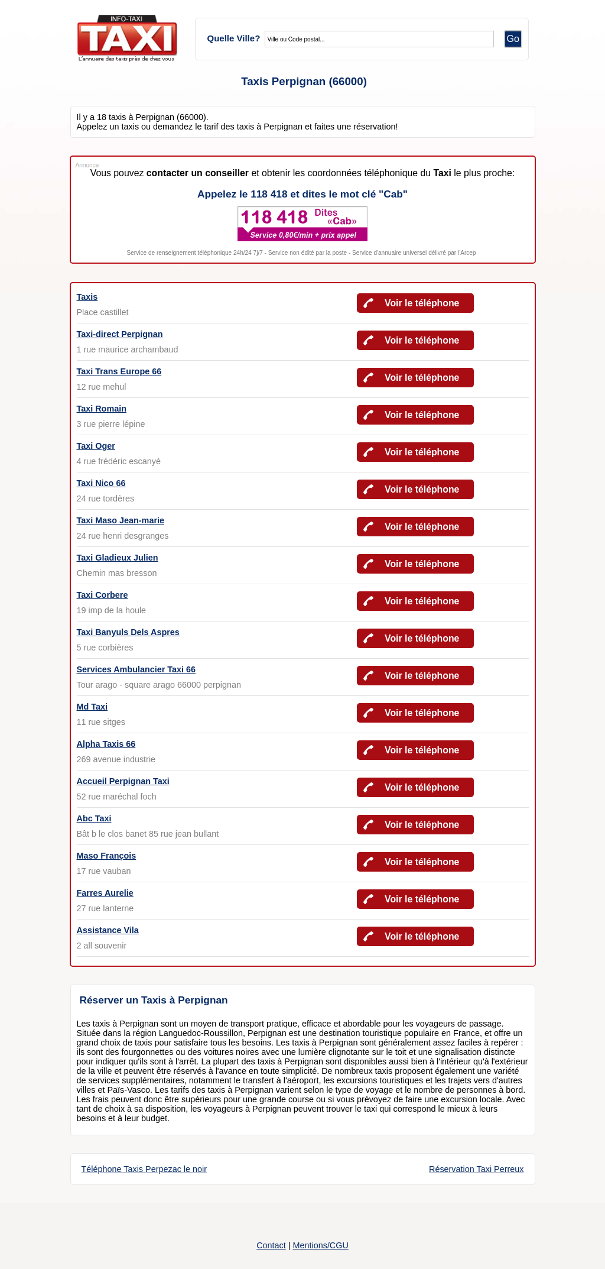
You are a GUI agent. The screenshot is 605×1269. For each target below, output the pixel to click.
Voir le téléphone (422, 303)
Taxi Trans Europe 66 (119, 371)
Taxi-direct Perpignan (120, 334)
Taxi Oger (96, 446)
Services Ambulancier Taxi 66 (136, 669)
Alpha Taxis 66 (106, 744)
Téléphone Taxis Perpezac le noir (144, 1169)
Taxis (87, 297)
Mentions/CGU (320, 1245)
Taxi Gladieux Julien (117, 557)
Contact (271, 1245)
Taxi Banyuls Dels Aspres (128, 632)
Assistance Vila (108, 930)
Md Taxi (92, 706)
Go (513, 39)
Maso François (106, 855)
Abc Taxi (94, 818)
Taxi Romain (102, 408)
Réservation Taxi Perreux (476, 1169)
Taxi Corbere (102, 595)
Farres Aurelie (105, 893)
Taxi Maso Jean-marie (121, 520)
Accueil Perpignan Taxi (123, 781)
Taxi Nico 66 (101, 483)
